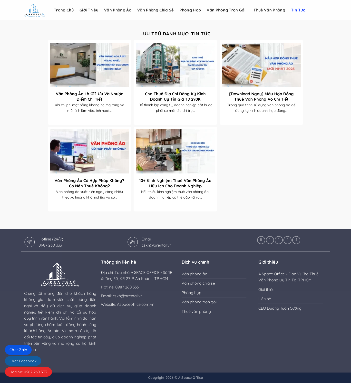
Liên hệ (264, 298)
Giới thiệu (266, 289)
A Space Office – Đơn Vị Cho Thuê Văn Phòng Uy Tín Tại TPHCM (288, 277)
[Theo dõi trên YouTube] (296, 240)
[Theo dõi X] (279, 240)
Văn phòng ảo (117, 10)
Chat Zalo (18, 349)
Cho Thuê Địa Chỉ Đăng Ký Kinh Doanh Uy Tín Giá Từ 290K (175, 96)
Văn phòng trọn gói (227, 10)
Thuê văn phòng (269, 10)
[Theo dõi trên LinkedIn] (287, 240)
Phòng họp (190, 10)
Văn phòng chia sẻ (155, 10)
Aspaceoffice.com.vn (135, 304)
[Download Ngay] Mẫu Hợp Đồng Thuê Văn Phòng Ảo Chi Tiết (261, 96)
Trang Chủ (64, 10)
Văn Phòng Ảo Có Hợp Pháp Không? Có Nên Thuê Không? (89, 183)
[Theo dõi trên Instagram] (270, 240)
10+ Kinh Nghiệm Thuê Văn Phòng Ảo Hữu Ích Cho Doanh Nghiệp (175, 183)
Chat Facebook (23, 361)
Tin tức (298, 10)
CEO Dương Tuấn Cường (280, 308)
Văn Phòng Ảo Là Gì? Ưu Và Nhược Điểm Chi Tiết (89, 96)
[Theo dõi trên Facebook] (261, 240)
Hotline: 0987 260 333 (28, 372)
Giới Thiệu (88, 10)
